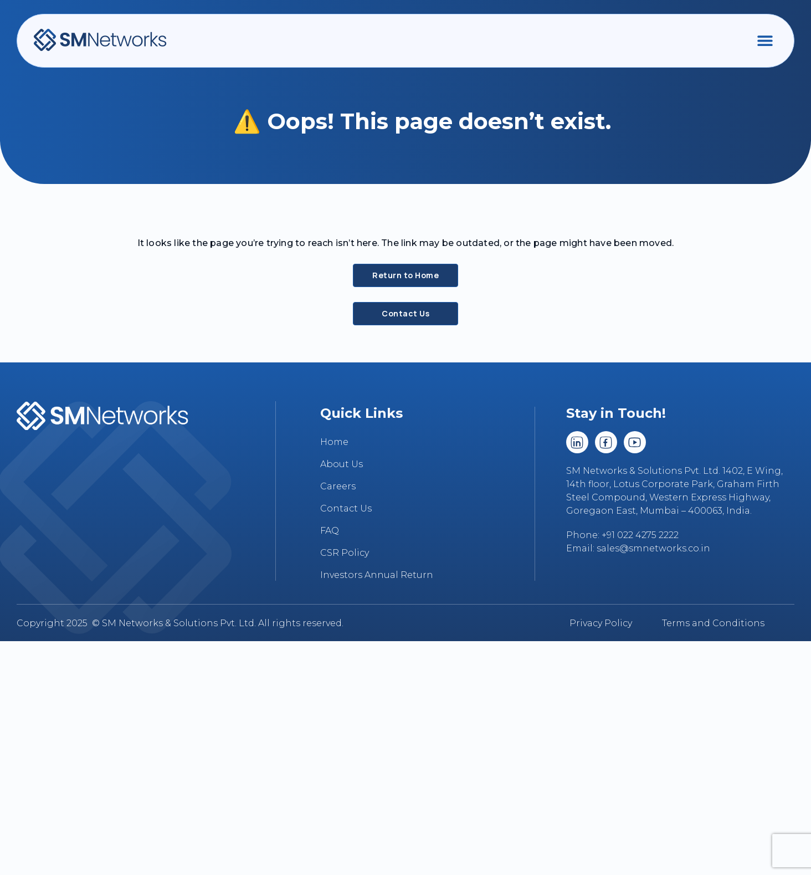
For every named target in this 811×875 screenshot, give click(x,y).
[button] (764, 40)
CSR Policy (344, 552)
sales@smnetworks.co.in (653, 548)
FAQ (329, 530)
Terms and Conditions (713, 623)
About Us (341, 464)
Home (334, 442)
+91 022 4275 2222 (640, 535)
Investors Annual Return (376, 575)
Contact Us (346, 508)
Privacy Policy (600, 623)
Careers (338, 486)
